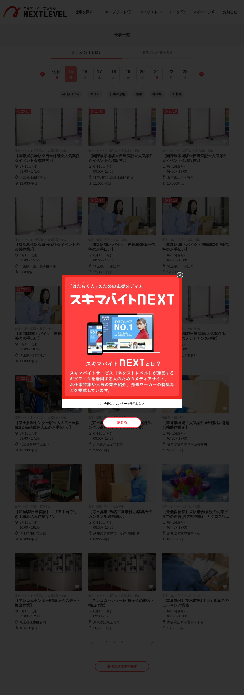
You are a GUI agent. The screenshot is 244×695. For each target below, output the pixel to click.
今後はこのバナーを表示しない (124, 403)
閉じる (122, 422)
